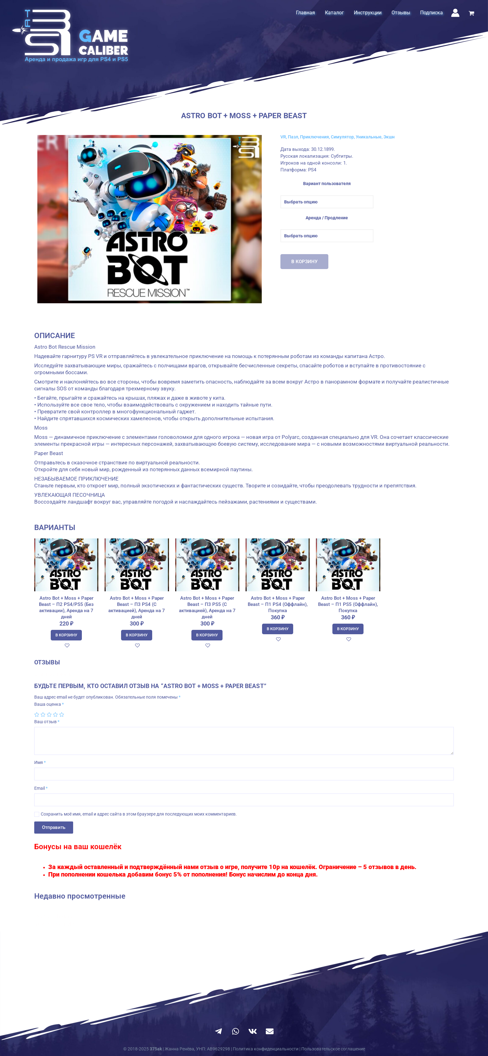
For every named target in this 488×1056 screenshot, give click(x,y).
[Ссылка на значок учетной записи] (455, 12)
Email (41, 788)
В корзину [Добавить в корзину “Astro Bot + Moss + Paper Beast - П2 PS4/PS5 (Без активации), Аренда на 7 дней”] (66, 635)
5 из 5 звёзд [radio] (61, 714)
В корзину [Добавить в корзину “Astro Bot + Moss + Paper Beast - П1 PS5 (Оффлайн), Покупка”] (348, 628)
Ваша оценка (49, 704)
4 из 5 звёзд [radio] (55, 714)
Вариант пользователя (327, 183)
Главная (305, 13)
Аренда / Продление (327, 217)
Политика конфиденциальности (265, 1048)
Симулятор (342, 136)
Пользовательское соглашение (333, 1048)
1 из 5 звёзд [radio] (36, 714)
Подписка (431, 13)
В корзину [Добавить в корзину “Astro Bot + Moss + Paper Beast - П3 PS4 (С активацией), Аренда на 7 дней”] (137, 635)
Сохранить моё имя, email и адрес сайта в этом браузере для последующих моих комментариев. (139, 814)
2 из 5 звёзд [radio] (42, 714)
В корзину (304, 261)
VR (283, 136)
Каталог (334, 13)
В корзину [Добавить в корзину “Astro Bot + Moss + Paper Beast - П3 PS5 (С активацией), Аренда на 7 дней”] (207, 635)
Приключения (314, 136)
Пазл (293, 136)
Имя (40, 762)
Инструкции (368, 13)
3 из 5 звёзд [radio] (49, 714)
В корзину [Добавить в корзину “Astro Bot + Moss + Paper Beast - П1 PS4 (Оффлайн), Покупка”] (278, 628)
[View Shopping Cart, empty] (471, 14)
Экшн (389, 136)
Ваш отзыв (46, 721)
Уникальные (369, 136)
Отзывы (401, 13)
